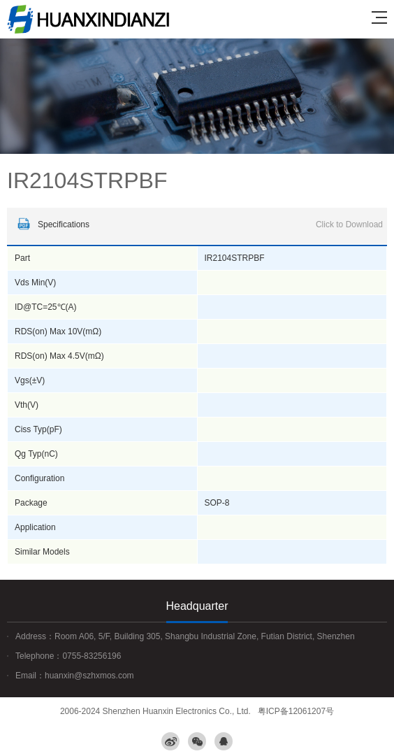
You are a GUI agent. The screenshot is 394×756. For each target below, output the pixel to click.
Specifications (198, 224)
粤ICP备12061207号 (296, 711)
